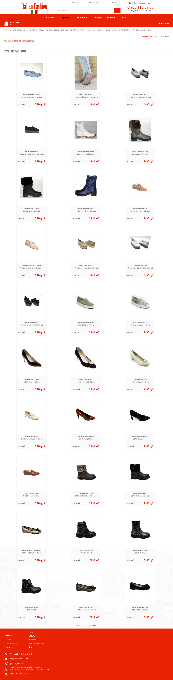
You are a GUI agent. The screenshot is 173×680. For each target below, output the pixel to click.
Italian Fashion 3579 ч (140, 493)
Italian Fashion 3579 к (85, 493)
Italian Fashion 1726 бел (86, 151)
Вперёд (92, 625)
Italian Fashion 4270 (31, 607)
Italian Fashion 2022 (31, 436)
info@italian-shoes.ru (140, 10)
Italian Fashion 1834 (85, 265)
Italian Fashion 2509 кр (86, 436)
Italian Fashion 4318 (85, 607)
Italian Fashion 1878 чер (31, 379)
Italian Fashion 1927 (140, 379)
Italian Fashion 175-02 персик (32, 265)
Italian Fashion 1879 (85, 379)
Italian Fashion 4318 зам (140, 607)
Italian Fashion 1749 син (86, 208)
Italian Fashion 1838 (31, 322)
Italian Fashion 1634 (85, 95)
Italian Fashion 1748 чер (31, 208)
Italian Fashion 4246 (86, 550)
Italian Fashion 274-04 (31, 493)
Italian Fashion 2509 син (140, 436)
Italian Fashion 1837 (140, 265)
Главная (144, 36)
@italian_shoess (16, 663)
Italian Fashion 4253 (140, 550)
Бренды (153, 36)
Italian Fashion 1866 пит (140, 322)
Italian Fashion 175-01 (140, 208)
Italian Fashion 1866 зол (86, 322)
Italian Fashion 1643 (140, 95)
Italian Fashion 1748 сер (140, 151)
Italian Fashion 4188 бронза (31, 550)
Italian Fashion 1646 (31, 151)
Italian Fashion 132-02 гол (31, 95)
